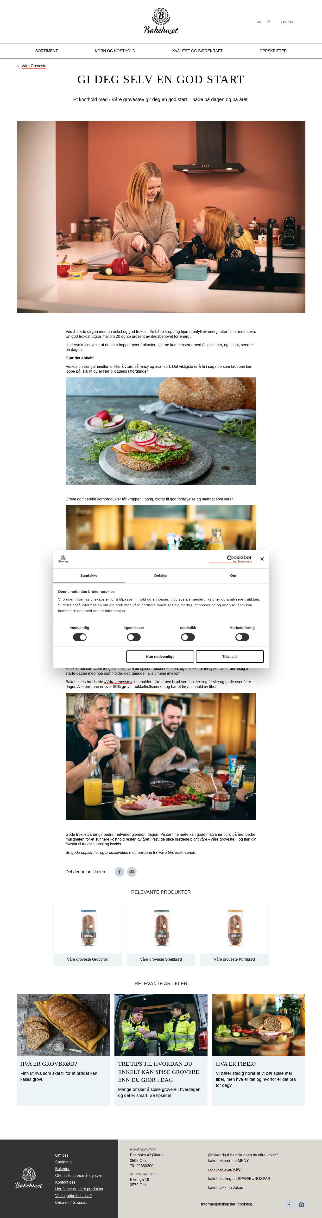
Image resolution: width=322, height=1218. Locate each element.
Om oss (287, 22)
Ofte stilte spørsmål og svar (78, 1175)
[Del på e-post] (132, 872)
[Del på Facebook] (119, 872)
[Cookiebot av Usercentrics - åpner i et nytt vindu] (230, 559)
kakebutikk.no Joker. (225, 1188)
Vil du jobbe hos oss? (73, 1196)
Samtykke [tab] (88, 575)
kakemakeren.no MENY (229, 1161)
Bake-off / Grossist (71, 1202)
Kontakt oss (65, 1182)
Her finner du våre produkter (79, 1189)
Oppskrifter (273, 51)
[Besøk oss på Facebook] (289, 1205)
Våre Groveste (34, 66)
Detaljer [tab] (161, 575)
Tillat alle (230, 656)
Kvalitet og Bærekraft (197, 51)
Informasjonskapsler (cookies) (226, 1204)
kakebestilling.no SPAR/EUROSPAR (239, 1179)
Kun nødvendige (160, 656)
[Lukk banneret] (262, 559)
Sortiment (46, 51)
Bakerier (62, 1169)
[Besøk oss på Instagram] (301, 1205)
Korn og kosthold (115, 51)
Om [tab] (233, 575)
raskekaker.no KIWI (225, 1169)
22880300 (144, 1166)
